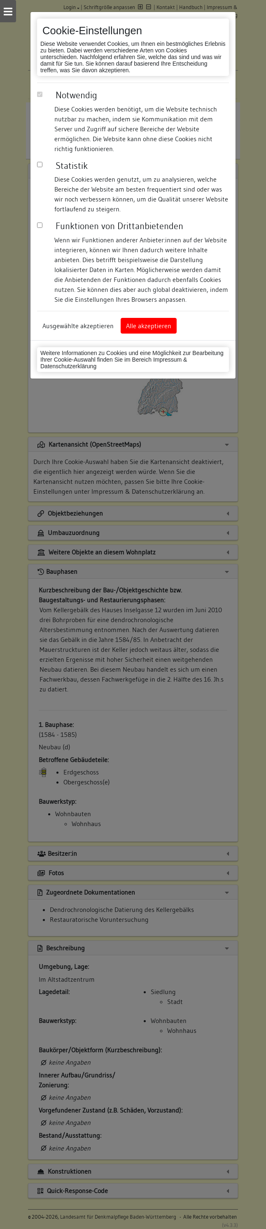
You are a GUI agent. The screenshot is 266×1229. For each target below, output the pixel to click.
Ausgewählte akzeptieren (78, 326)
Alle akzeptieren (148, 326)
